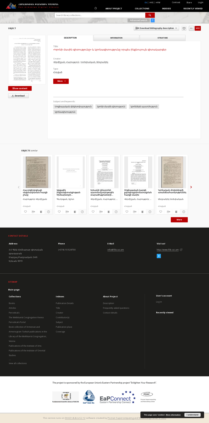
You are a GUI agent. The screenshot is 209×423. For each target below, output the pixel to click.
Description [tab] (70, 38)
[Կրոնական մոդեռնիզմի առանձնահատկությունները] (172, 172)
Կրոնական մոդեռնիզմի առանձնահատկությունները (172, 191)
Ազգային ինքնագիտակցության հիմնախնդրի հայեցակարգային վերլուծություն (68, 192)
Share (189, 2)
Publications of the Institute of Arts (25, 345)
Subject (59, 322)
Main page (14, 289)
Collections (142, 8)
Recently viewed (193, 8)
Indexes (166, 8)
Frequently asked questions (116, 308)
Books (12, 303)
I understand (192, 415)
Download (17, 95)
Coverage (60, 331)
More (179, 219)
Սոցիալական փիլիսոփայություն (73, 106)
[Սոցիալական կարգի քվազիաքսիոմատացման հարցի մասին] (138, 172)
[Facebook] (159, 256)
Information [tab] (116, 38)
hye (151, 2)
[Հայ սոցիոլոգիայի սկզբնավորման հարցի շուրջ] (37, 172)
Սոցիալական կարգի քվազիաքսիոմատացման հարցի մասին (138, 192)
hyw (158, 2)
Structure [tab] (163, 38)
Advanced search (138, 20)
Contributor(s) (62, 317)
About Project (113, 8)
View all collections (18, 363)
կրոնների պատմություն (144, 106)
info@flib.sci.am (115, 249)
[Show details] (48, 212)
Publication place (64, 327)
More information (173, 415)
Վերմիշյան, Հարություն (66, 62)
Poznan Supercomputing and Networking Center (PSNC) (137, 418)
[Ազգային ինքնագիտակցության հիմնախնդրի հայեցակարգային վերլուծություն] (71, 172)
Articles (12, 308)
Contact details (110, 312)
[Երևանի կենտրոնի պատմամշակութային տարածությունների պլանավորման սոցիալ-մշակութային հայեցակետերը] (104, 172)
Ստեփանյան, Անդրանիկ (94, 62)
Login (200, 2)
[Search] (150, 15)
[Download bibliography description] (33, 212)
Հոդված (57, 72)
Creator (59, 312)
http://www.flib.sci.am (168, 249)
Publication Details (64, 303)
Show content (19, 88)
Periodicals (14, 312)
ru (191, 28)
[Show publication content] (41, 212)
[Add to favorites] (184, 28)
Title (58, 308)
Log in (159, 301)
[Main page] (95, 8)
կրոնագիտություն (65, 112)
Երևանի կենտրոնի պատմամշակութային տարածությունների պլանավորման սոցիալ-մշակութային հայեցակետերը (103, 192)
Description (108, 303)
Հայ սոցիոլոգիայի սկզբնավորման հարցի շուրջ (35, 192)
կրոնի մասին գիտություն (111, 106)
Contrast (176, 2)
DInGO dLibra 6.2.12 (75, 418)
